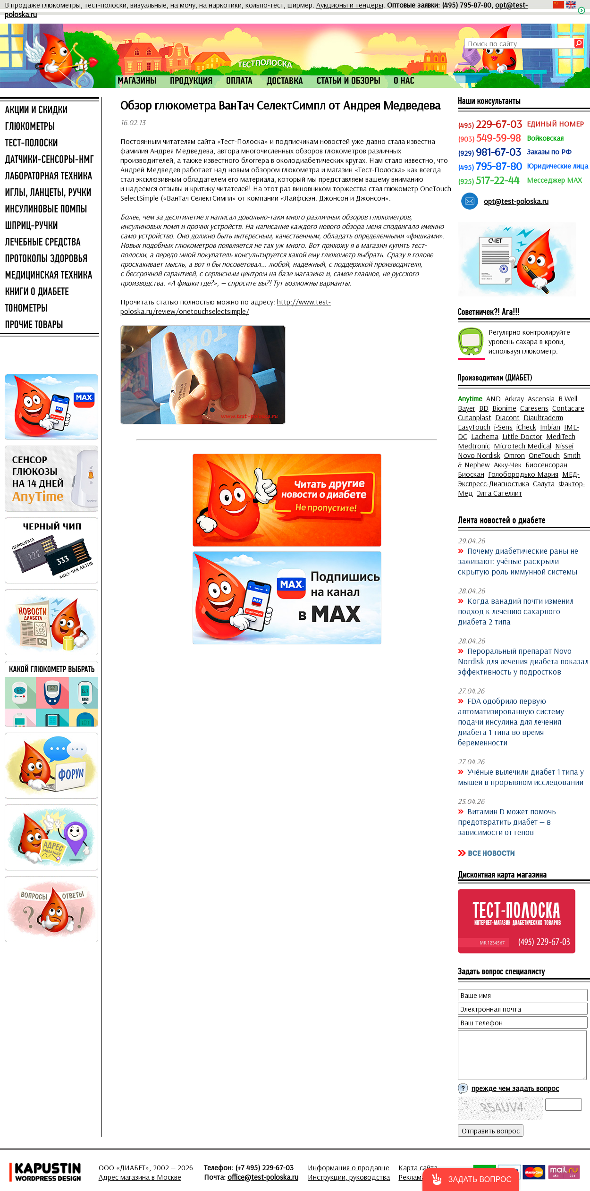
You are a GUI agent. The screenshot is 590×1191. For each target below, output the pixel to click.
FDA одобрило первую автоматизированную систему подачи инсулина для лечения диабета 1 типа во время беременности (511, 721)
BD (484, 408)
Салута (544, 483)
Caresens (534, 408)
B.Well (567, 398)
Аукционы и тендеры (349, 4)
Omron (514, 455)
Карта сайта (418, 1167)
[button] (470, 1179)
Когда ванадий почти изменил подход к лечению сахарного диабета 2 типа (515, 610)
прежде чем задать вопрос (515, 1088)
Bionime (504, 408)
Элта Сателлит (499, 493)
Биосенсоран (546, 464)
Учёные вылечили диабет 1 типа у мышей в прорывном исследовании (521, 776)
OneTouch (544, 455)
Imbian (550, 426)
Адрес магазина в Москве (140, 1177)
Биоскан (471, 474)
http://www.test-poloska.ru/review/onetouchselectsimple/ (225, 306)
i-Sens (503, 426)
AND (493, 398)
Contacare (568, 408)
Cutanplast (474, 417)
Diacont (507, 417)
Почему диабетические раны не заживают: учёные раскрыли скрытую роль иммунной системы (518, 560)
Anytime (470, 398)
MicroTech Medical (522, 445)
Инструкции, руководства (349, 1177)
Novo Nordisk (479, 455)
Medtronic (474, 445)
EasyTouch (474, 426)
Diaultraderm (543, 417)
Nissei (564, 445)
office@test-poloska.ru (263, 1177)
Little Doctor (522, 436)
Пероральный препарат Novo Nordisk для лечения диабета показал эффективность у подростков (523, 660)
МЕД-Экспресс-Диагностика (519, 478)
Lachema (484, 436)
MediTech (560, 436)
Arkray (514, 398)
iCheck (526, 426)
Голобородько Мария (523, 474)
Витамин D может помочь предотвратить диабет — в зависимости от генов (507, 821)
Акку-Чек (508, 464)
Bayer (466, 408)
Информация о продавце (348, 1167)
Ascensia (541, 398)
